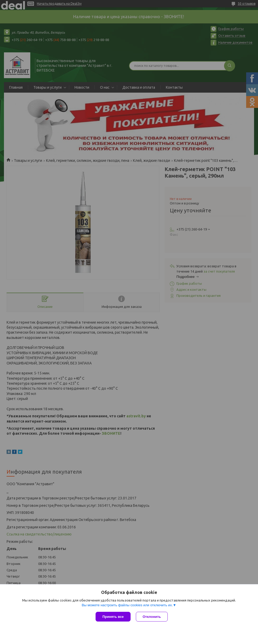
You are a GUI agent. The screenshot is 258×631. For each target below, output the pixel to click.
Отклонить (152, 617)
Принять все (113, 617)
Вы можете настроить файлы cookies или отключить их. (127, 605)
